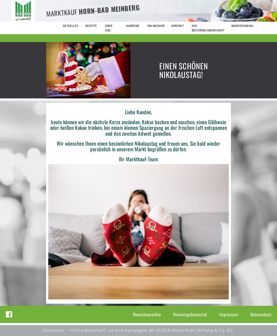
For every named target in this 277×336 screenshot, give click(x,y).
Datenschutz (261, 314)
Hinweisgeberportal (190, 314)
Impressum (228, 314)
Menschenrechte (147, 314)
